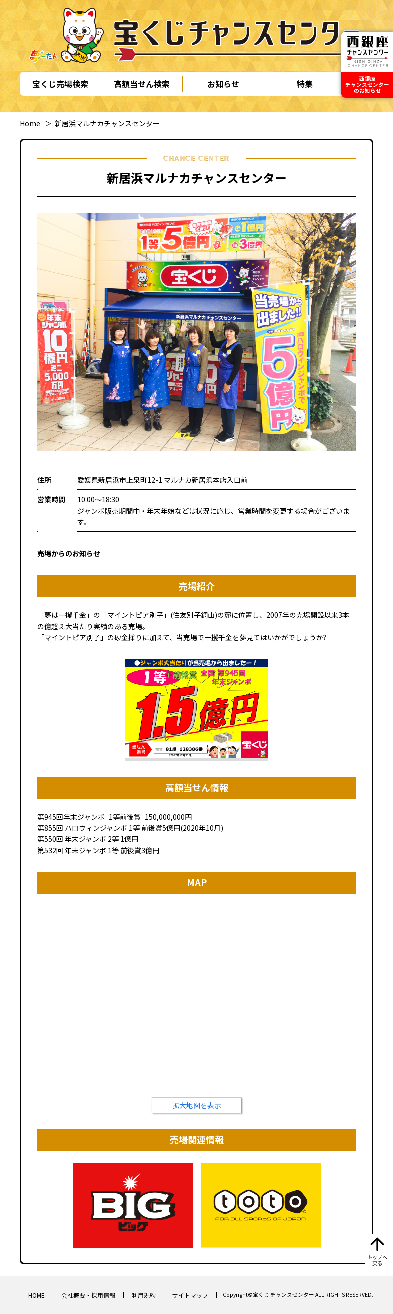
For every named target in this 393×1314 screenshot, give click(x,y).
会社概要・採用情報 (88, 1295)
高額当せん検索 (142, 84)
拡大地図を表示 (196, 1105)
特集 (305, 84)
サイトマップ (190, 1295)
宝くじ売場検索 (60, 84)
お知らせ (223, 84)
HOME (36, 1295)
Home (30, 123)
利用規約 (144, 1295)
